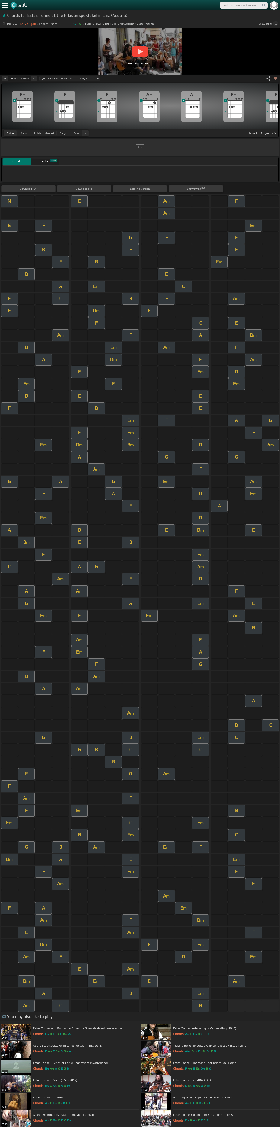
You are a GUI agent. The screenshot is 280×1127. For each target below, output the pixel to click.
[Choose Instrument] (85, 133)
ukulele (37, 133)
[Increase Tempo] (34, 78)
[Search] (263, 5)
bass (76, 133)
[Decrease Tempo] (5, 78)
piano (23, 133)
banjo (63, 133)
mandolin (49, 133)
